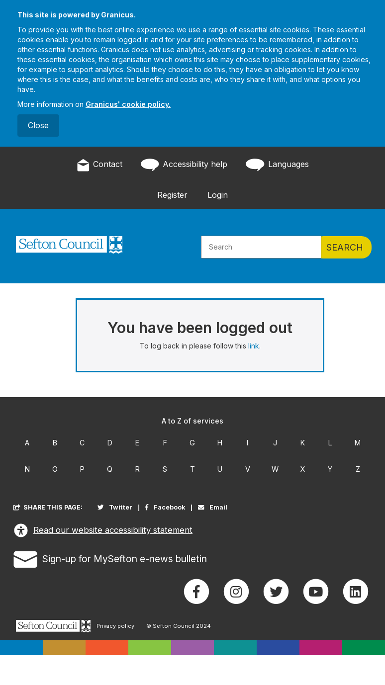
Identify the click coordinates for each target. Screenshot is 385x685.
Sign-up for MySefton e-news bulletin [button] (110, 558)
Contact (99, 165)
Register (172, 195)
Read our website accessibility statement (102, 530)
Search (344, 247)
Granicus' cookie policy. (128, 104)
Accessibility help (183, 165)
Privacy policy (115, 626)
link (253, 346)
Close (38, 125)
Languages (276, 165)
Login (217, 195)
